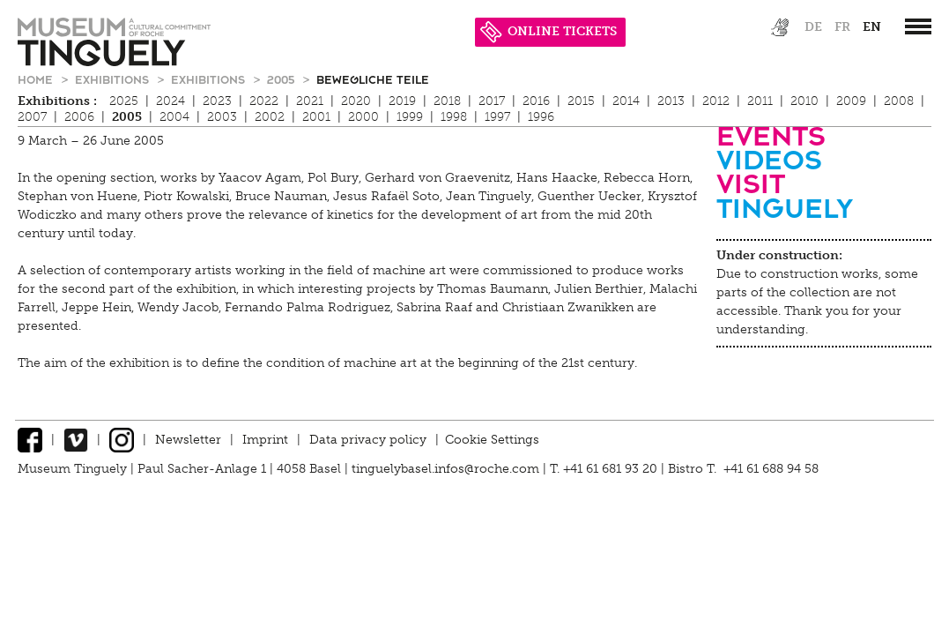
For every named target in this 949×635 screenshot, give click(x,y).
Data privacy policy (367, 439)
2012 (716, 100)
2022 (263, 100)
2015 (581, 100)
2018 (447, 100)
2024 (170, 100)
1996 (541, 116)
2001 (316, 116)
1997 (497, 116)
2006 (79, 116)
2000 (363, 116)
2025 (123, 100)
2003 (222, 116)
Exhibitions (113, 78)
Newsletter (188, 439)
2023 (217, 100)
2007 (32, 116)
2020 (356, 100)
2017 (491, 100)
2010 (804, 100)
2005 (282, 78)
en (872, 26)
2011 (760, 100)
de (813, 26)
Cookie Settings (492, 439)
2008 (899, 100)
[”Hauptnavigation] (918, 26)
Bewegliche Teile (372, 78)
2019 (402, 100)
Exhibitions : (57, 100)
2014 (626, 100)
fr (842, 26)
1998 (454, 116)
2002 (270, 116)
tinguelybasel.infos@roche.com (447, 468)
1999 (410, 116)
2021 (309, 100)
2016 (536, 100)
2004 (174, 116)
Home (37, 78)
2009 (851, 100)
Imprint (265, 439)
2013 (671, 100)
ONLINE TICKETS (548, 31)
